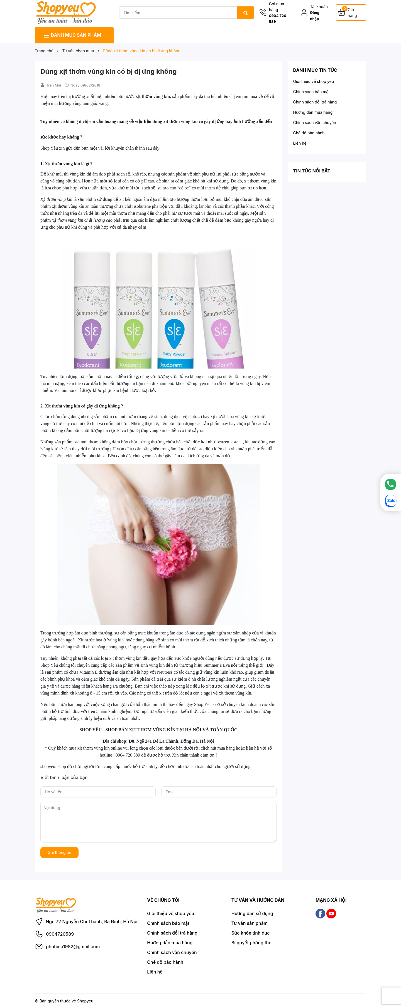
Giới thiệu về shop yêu (313, 81)
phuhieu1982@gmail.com (73, 946)
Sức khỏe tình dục (250, 933)
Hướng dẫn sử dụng (252, 913)
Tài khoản (319, 6)
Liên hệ (300, 143)
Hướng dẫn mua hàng (313, 112)
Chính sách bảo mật (311, 91)
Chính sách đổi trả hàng (315, 102)
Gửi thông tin (59, 852)
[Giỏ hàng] (351, 12)
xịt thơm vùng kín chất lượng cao (82, 220)
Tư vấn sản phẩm (249, 923)
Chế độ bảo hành (309, 132)
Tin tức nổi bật (312, 171)
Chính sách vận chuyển (314, 122)
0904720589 (60, 934)
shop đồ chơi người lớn (80, 766)
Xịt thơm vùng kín (56, 199)
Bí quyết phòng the (251, 942)
